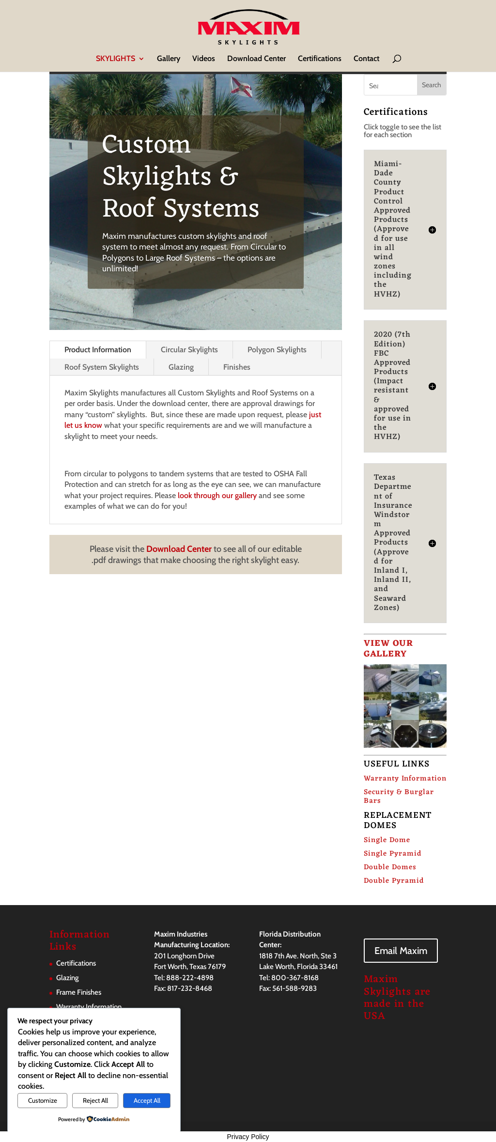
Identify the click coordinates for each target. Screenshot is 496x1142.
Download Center (256, 59)
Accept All (147, 1100)
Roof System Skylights (101, 367)
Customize (42, 1100)
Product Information (97, 349)
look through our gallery (217, 495)
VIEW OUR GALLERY (388, 649)
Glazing (181, 367)
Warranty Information (405, 778)
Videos (203, 59)
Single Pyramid (392, 853)
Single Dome (387, 840)
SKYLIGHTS (115, 59)
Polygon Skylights (277, 349)
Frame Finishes (78, 992)
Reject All (95, 1100)
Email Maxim (400, 950)
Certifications (319, 59)
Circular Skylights (189, 349)
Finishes (236, 367)
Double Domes (390, 867)
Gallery (168, 59)
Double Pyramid (394, 881)
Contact (366, 59)
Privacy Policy (248, 1137)
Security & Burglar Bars (399, 797)
